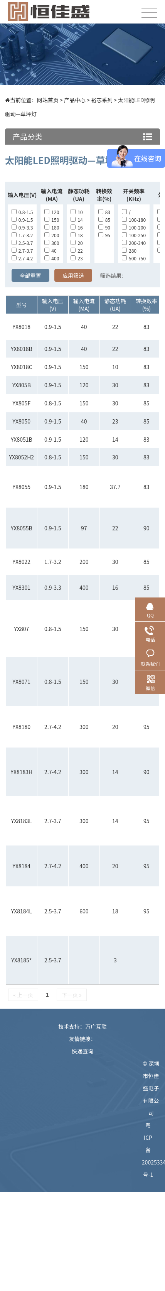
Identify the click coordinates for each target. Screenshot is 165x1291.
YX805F (22, 403)
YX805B (21, 385)
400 (51, 258)
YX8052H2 (21, 457)
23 (76, 258)
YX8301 (22, 587)
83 (104, 212)
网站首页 (48, 100)
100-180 (134, 219)
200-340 (134, 243)
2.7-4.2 (22, 258)
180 (51, 227)
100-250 (134, 235)
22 (76, 250)
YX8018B (21, 349)
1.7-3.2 (22, 235)
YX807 (21, 629)
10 (76, 212)
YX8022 (22, 561)
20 (76, 243)
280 (129, 250)
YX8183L (21, 821)
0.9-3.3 (22, 227)
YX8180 (22, 727)
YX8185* (21, 960)
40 (50, 250)
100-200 (134, 227)
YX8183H (21, 772)
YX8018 (22, 327)
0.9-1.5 (22, 219)
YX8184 (22, 866)
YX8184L (21, 911)
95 (104, 235)
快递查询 (82, 1051)
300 (51, 243)
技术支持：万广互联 (82, 1026)
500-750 (134, 258)
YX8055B (21, 528)
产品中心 (75, 100)
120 (51, 212)
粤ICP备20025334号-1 (151, 1149)
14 (76, 219)
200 (51, 235)
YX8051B (21, 439)
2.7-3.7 (22, 250)
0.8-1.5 (22, 212)
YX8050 (22, 421)
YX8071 (22, 681)
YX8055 (22, 487)
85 (104, 219)
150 (51, 219)
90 (104, 227)
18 (76, 235)
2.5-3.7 (22, 243)
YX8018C (21, 367)
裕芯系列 (102, 100)
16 (76, 227)
